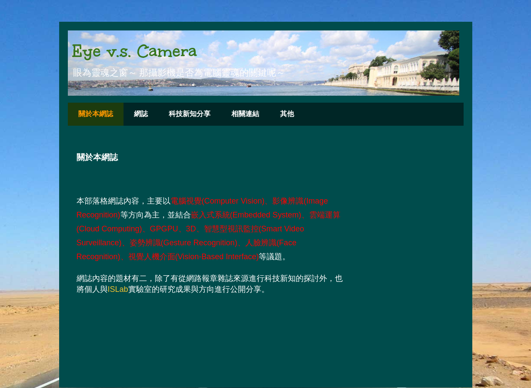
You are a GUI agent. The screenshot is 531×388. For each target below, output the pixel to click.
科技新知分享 (189, 113)
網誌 (141, 113)
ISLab (118, 289)
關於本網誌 (95, 113)
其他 (287, 113)
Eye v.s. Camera (134, 51)
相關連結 (245, 113)
